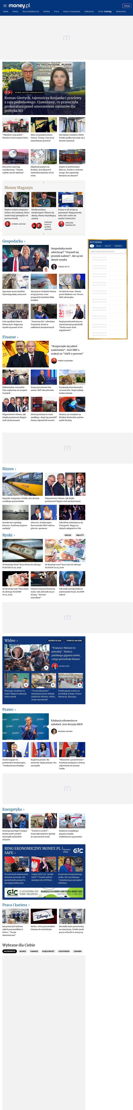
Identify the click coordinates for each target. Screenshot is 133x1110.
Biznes (8, 469)
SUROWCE (118, 246)
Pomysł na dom (74, 641)
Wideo (10, 640)
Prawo (7, 709)
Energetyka (12, 809)
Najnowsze (9, 951)
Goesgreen (64, 951)
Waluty (80, 535)
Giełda (68, 535)
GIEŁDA (98, 246)
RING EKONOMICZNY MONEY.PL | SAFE (34, 850)
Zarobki (78, 951)
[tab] (9, 951)
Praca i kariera (14, 905)
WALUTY (108, 246)
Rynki (7, 535)
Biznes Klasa (55, 641)
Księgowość (48, 951)
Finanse (9, 337)
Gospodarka (12, 241)
